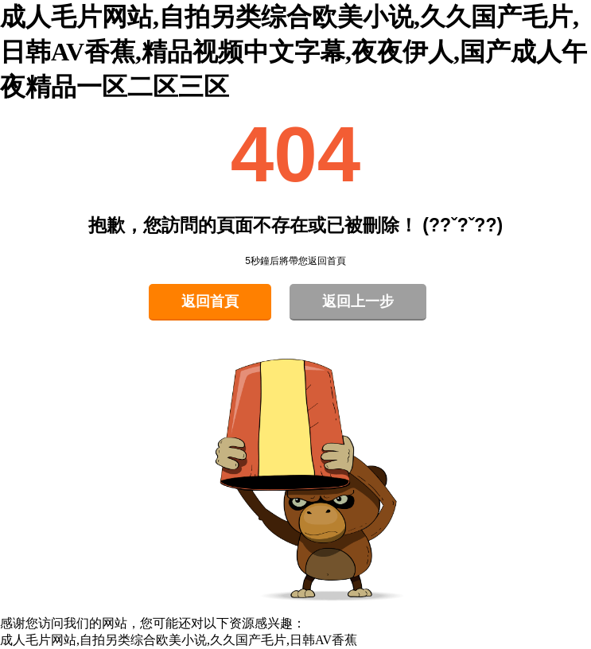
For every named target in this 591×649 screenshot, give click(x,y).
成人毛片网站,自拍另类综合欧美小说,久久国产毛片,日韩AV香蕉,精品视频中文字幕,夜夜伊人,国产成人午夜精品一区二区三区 (293, 51)
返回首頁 (210, 301)
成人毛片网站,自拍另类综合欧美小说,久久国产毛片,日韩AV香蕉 (178, 640)
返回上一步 (358, 301)
